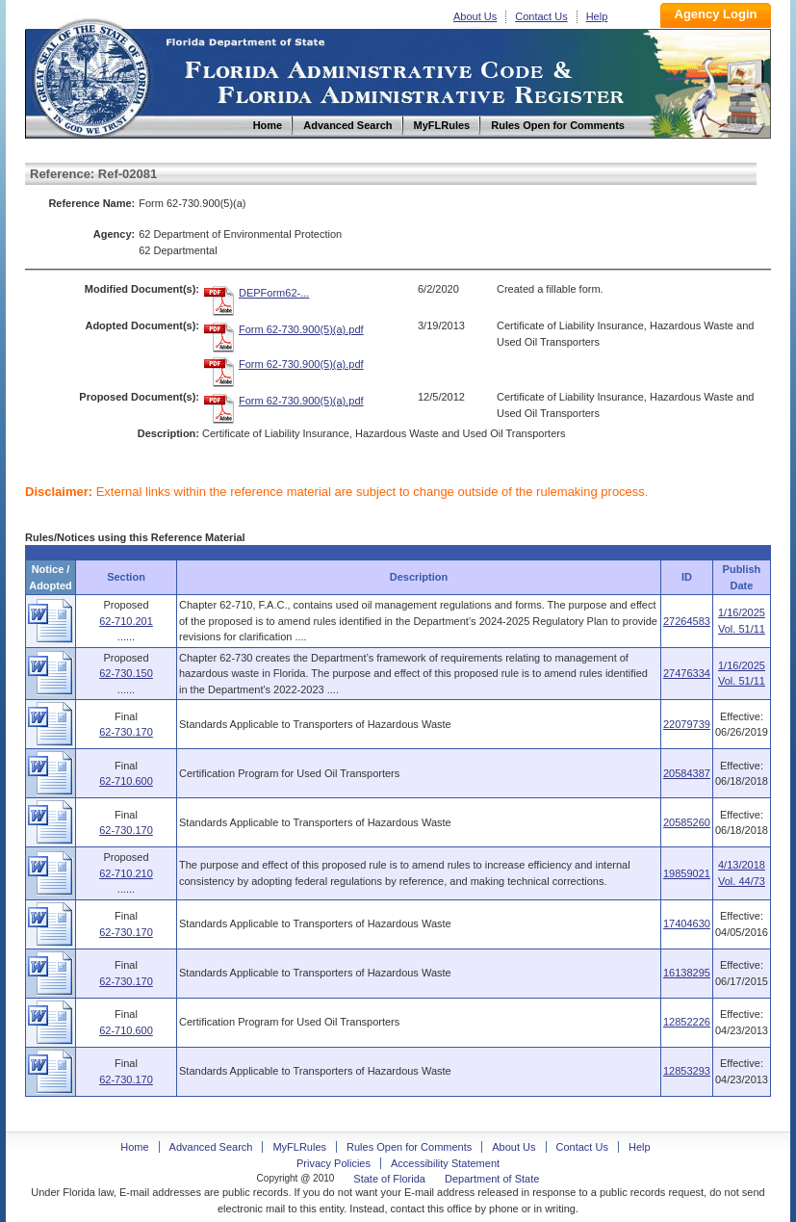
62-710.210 (126, 873)
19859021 (686, 873)
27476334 (686, 673)
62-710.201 (126, 621)
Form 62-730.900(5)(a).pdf (301, 329)
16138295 (686, 972)
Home (90, 75)
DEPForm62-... (274, 293)
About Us (475, 16)
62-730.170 (126, 732)
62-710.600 (126, 781)
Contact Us (541, 16)
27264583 (686, 621)
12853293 (686, 1071)
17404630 (686, 923)
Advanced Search (211, 1147)
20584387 (686, 773)
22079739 (686, 724)
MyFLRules (299, 1147)
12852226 (686, 1021)
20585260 (686, 822)
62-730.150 (126, 673)
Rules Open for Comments (409, 1147)
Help (597, 16)
